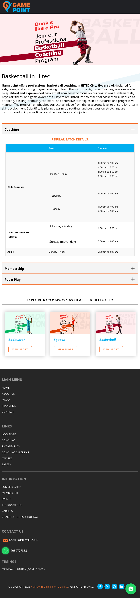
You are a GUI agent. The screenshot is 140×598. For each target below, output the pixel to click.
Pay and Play (11, 445)
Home (5, 387)
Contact (8, 411)
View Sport (20, 348)
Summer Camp (11, 486)
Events (6, 498)
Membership (10, 492)
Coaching (8, 439)
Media (6, 399)
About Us (8, 393)
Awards (7, 458)
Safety (6, 464)
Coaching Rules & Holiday (20, 516)
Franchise (9, 405)
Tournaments (12, 504)
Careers (7, 510)
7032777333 (14, 550)
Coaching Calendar (15, 452)
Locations (9, 433)
